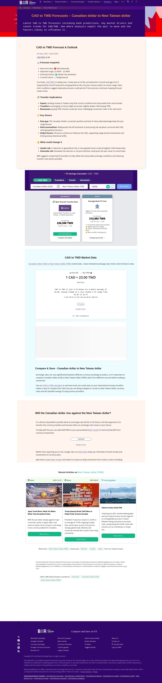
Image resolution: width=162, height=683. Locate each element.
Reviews (84, 549)
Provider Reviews (94, 2)
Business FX (35, 650)
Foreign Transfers (37, 641)
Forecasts (108, 2)
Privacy (95, 672)
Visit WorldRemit (65, 234)
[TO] (73, 186)
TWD (112, 187)
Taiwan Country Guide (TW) (112, 508)
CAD (108, 187)
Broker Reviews (90, 641)
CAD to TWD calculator (52, 385)
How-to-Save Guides (92, 638)
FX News (88, 644)
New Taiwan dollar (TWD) (58, 549)
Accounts (85, 180)
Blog (116, 2)
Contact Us (116, 641)
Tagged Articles (90, 647)
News (31, 480)
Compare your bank (96, 238)
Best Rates (48, 2)
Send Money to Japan (41, 678)
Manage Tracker (81, 309)
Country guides (63, 647)
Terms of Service (86, 672)
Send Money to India (127, 676)
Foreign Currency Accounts (40, 647)
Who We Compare (64, 638)
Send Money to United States (75, 676)
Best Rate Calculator (38, 638)
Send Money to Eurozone (54, 676)
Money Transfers (61, 2)
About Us (115, 638)
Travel (72, 180)
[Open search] (128, 3)
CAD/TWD (41, 57)
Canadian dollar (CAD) (90, 577)
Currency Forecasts (65, 644)
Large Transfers (63, 650)
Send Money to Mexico (94, 676)
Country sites (118, 644)
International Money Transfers (34, 676)
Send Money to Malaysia (76, 678)
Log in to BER (116, 647)
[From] (44, 186)
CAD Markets (37, 8)
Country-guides (108, 480)
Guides (92, 549)
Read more (44, 534)
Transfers (59, 180)
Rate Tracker (93, 430)
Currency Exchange (78, 2)
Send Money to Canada (111, 676)
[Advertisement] (81, 604)
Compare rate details (65, 238)
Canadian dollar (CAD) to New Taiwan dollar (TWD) (50, 264)
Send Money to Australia (58, 678)
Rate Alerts (83, 452)
